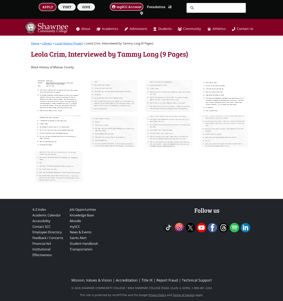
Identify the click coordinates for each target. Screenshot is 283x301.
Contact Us (245, 28)
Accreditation (127, 280)
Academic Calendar (46, 215)
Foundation (156, 6)
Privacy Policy (157, 295)
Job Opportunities (83, 209)
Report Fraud (167, 280)
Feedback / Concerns (47, 238)
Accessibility (41, 221)
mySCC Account (127, 6)
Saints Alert (78, 238)
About (85, 28)
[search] (215, 7)
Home (35, 43)
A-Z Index (39, 209)
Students (165, 28)
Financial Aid (41, 243)
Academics (110, 28)
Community (192, 28)
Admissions (138, 28)
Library (47, 43)
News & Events (81, 232)
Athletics (219, 28)
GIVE (86, 7)
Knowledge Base (82, 215)
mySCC (75, 226)
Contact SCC (41, 226)
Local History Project (69, 43)
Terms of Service (184, 295)
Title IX (147, 280)
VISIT (66, 7)
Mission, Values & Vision (91, 280)
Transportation (81, 249)
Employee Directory (47, 232)
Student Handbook (84, 243)
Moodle (75, 221)
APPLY (47, 7)
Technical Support (197, 280)
